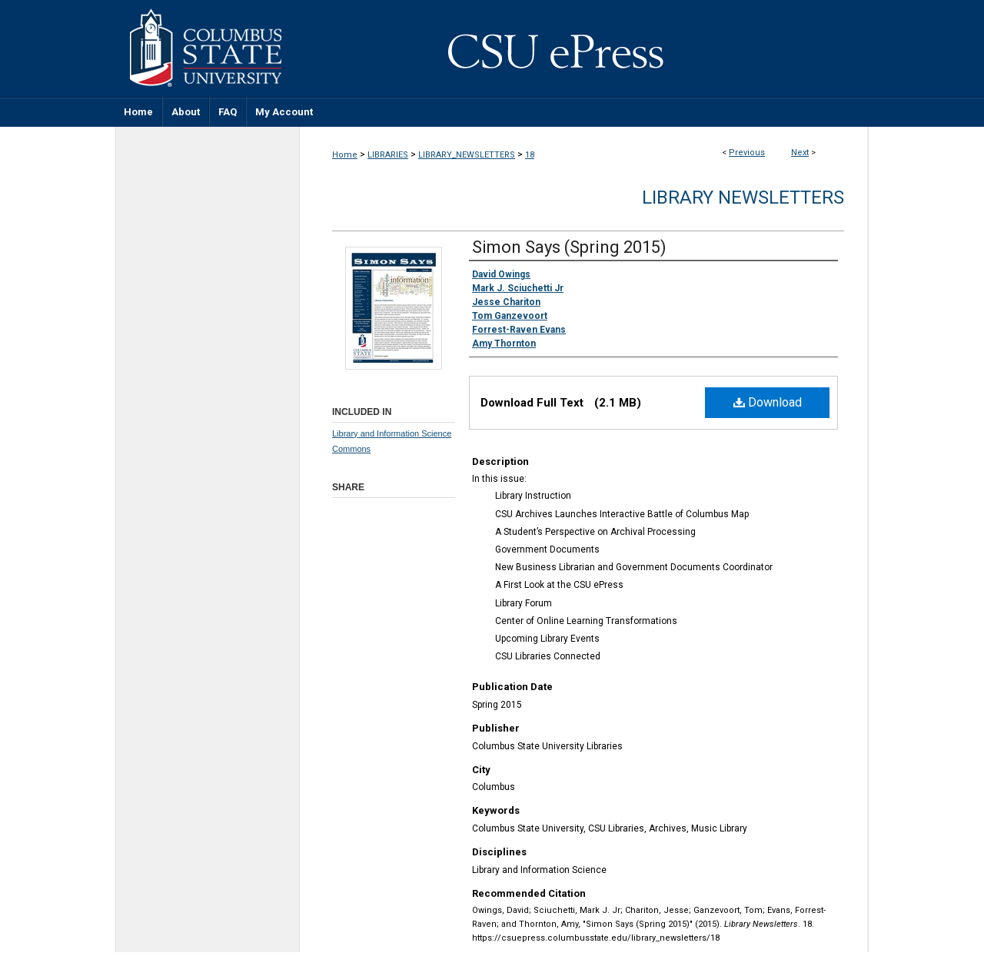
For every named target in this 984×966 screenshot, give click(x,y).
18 (529, 155)
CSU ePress (584, 48)
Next (800, 153)
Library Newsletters (743, 197)
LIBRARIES (387, 155)
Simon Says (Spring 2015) (569, 247)
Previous (747, 153)
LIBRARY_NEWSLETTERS (466, 155)
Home (344, 155)
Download (767, 402)
